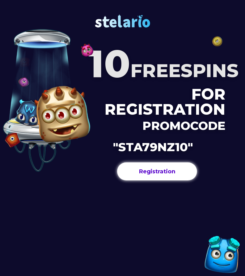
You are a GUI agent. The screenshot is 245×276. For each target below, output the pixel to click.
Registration (157, 171)
